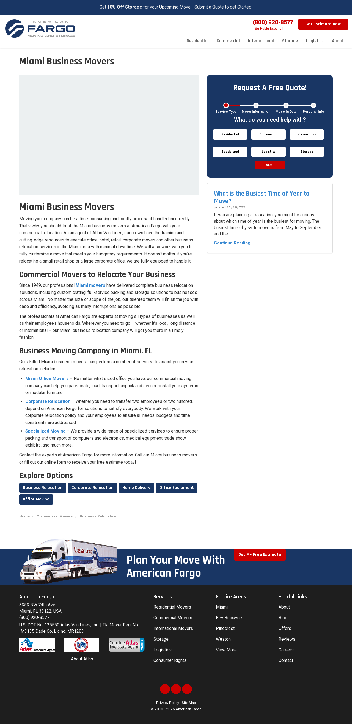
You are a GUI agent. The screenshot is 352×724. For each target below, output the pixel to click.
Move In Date (286, 112)
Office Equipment (177, 488)
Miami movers (90, 285)
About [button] (338, 41)
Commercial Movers (172, 617)
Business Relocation (42, 488)
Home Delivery (136, 488)
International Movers (173, 628)
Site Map (189, 702)
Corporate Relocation (47, 401)
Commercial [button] (228, 41)
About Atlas (82, 659)
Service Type (226, 112)
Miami (222, 607)
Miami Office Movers (47, 378)
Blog (283, 617)
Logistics (162, 650)
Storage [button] (290, 41)
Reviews (287, 639)
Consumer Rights (169, 660)
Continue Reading (232, 243)
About (284, 607)
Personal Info (313, 112)
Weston (223, 639)
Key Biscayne (229, 617)
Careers (286, 650)
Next (270, 165)
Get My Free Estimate (259, 554)
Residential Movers (172, 607)
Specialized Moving (45, 431)
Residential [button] (197, 41)
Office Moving (36, 499)
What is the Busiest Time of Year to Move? (261, 197)
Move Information (256, 112)
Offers (285, 628)
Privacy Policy (167, 702)
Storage (161, 639)
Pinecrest (225, 628)
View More (226, 650)
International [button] (261, 41)
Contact (286, 660)
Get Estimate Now (323, 24)
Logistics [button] (315, 41)
